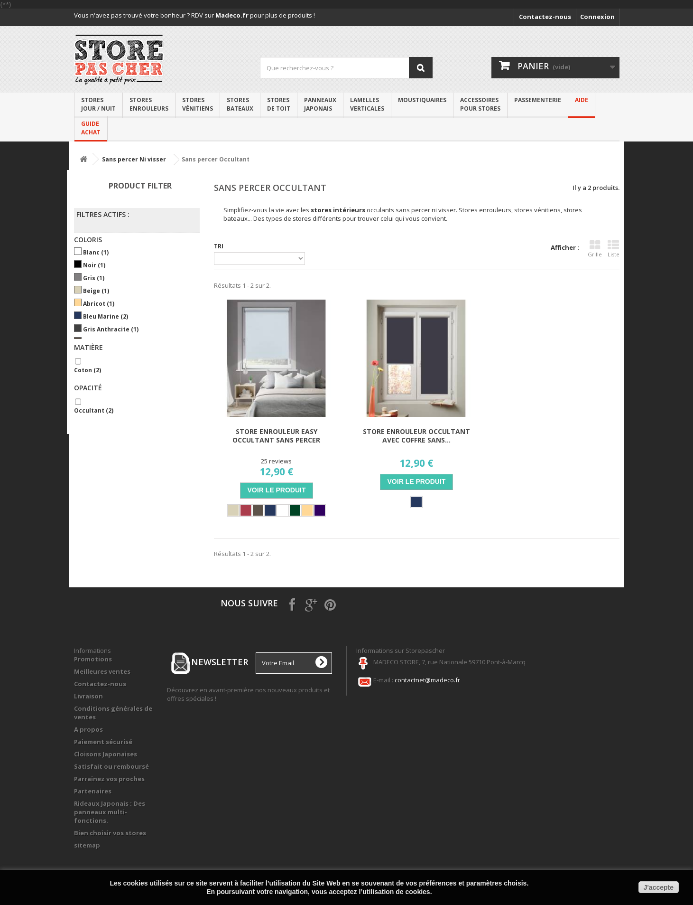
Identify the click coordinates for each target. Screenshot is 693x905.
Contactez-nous (545, 16)
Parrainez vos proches (109, 778)
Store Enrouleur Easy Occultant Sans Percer (276, 435)
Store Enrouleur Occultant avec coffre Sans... (416, 435)
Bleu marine (105, 316)
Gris (93, 278)
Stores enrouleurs (148, 104)
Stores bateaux (240, 104)
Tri (218, 246)
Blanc (96, 252)
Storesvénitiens (197, 104)
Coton (87, 370)
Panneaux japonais (320, 104)
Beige (96, 291)
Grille (595, 249)
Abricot (98, 304)
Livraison (88, 696)
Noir (94, 265)
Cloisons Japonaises (105, 754)
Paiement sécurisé (103, 741)
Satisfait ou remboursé (111, 766)
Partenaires (92, 791)
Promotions (93, 659)
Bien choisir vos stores (110, 833)
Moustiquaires (422, 100)
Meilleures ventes (102, 671)
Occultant (93, 410)
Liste (613, 249)
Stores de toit (278, 104)
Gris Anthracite (111, 329)
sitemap (87, 845)
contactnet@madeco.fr (427, 680)
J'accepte (659, 887)
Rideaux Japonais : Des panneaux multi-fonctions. (109, 812)
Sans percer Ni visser (134, 159)
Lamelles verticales (367, 104)
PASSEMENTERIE (537, 100)
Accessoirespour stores (480, 104)
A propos (88, 729)
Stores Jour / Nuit (98, 104)
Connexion (597, 16)
